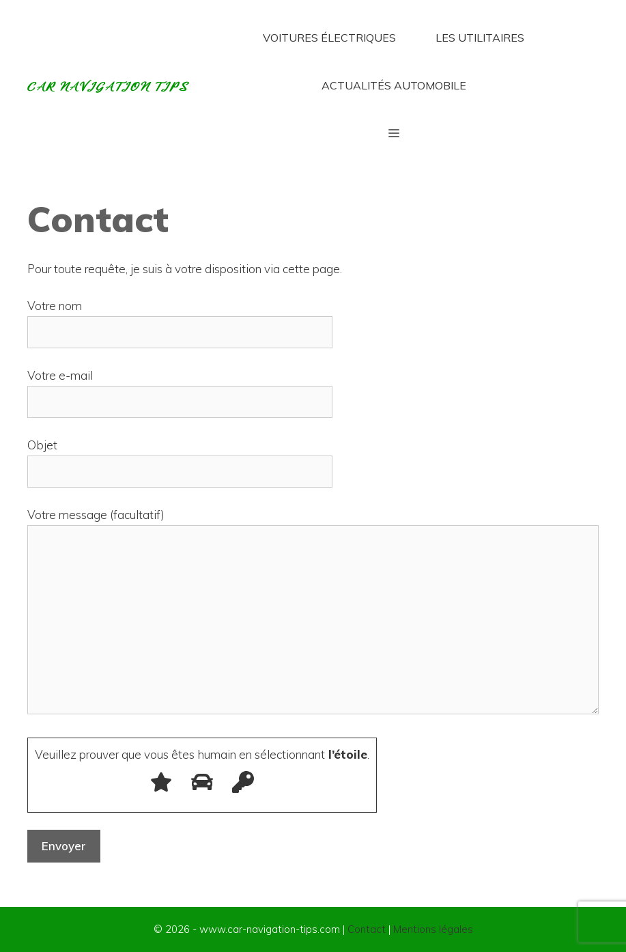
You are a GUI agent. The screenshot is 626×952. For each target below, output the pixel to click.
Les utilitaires (480, 37)
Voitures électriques (329, 37)
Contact (366, 929)
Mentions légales (433, 929)
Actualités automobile (394, 85)
